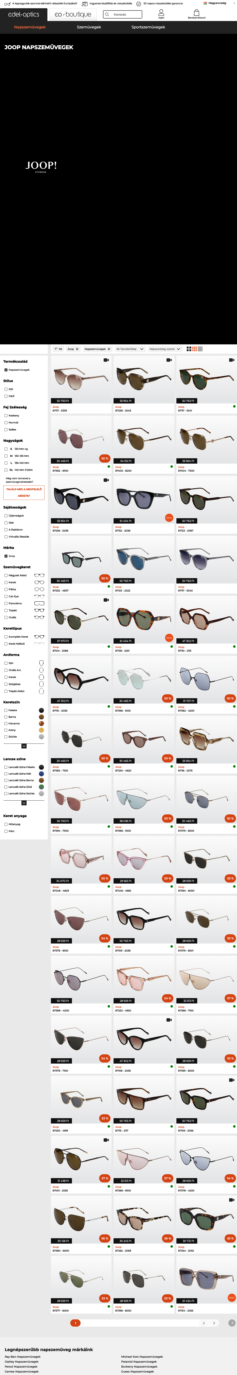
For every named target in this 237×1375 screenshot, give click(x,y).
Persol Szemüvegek (132, 1141)
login (161, 17)
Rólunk (8, 1250)
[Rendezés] (165, 88)
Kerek (24, 322)
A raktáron (14, 269)
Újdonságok (14, 255)
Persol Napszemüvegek (21, 1106)
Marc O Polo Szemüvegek (22, 1146)
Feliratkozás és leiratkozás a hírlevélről (183, 1262)
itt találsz (92, 1204)
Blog (160, 1267)
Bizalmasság (56, 1350)
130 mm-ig (16, 188)
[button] (23, 14)
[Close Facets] (24, 88)
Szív (24, 402)
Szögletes (24, 423)
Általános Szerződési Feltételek (24, 1350)
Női (9, 128)
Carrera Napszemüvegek (22, 1111)
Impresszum (11, 1355)
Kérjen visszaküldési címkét (99, 1267)
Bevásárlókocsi (196, 17)
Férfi (9, 135)
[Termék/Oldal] (130, 88)
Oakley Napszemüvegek (21, 1101)
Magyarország (217, 3)
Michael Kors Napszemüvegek (142, 1096)
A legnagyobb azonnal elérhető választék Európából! (44, 3)
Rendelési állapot (169, 1272)
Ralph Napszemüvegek (137, 1116)
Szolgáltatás (89, 1250)
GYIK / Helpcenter (169, 1257)
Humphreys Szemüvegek (22, 1151)
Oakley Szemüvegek (19, 1141)
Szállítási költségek (93, 1262)
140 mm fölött (19, 209)
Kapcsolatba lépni (15, 1267)
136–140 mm (17, 202)
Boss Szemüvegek (131, 1146)
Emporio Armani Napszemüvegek (28, 1116)
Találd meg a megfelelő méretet (24, 232)
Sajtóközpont (12, 1257)
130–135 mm (17, 195)
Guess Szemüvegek (132, 1136)
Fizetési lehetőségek (94, 1257)
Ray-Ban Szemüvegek (20, 1136)
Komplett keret (24, 376)
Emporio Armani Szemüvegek (25, 1156)
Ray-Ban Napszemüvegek (22, 1096)
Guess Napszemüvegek (137, 1111)
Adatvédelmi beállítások (19, 1262)
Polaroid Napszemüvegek (139, 1101)
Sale (9, 262)
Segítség (163, 1250)
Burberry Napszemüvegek (139, 1106)
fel (231, 1350)
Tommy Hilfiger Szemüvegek (139, 1151)
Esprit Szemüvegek (132, 1156)
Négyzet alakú (24, 315)
